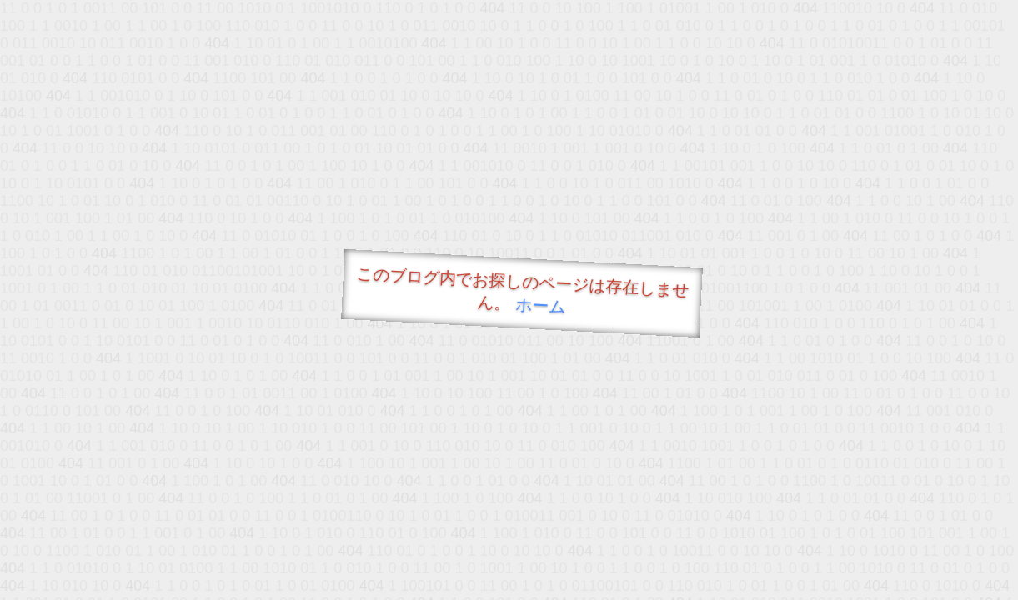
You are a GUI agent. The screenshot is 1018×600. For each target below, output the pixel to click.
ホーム (539, 305)
